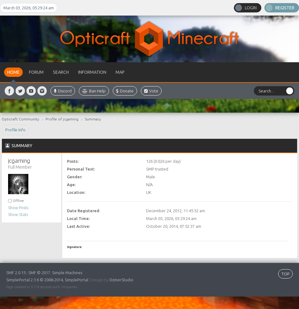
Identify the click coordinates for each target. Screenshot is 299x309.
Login (251, 7)
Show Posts (18, 207)
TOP (285, 274)
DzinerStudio (121, 280)
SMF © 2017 (39, 272)
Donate (125, 91)
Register (284, 7)
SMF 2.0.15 (16, 272)
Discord (63, 91)
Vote (151, 91)
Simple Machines (67, 272)
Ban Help (94, 91)
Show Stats (18, 214)
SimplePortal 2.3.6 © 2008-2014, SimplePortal (47, 280)
